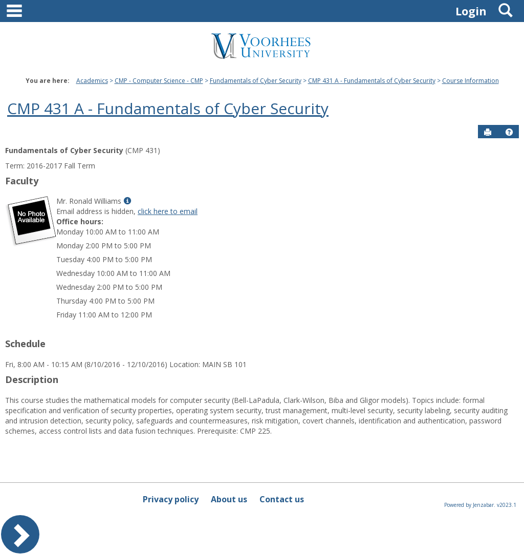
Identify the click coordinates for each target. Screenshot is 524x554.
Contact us (281, 499)
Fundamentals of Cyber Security (255, 80)
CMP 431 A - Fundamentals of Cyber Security (371, 80)
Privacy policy (171, 499)
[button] (509, 132)
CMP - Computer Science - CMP (159, 80)
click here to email (168, 211)
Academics (92, 80)
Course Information (470, 80)
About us (229, 499)
